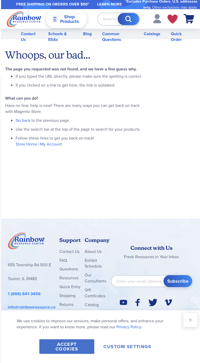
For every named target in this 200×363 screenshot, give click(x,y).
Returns (66, 304)
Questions (68, 269)
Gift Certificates (95, 293)
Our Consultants (95, 278)
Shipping (67, 296)
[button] (157, 18)
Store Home (26, 144)
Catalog (92, 305)
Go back (23, 120)
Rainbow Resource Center (26, 242)
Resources (68, 278)
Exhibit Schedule (93, 263)
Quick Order (176, 37)
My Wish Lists (172, 19)
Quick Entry (69, 287)
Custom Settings (127, 346)
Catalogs (152, 34)
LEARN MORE (109, 4)
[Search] (128, 19)
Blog (87, 34)
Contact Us (28, 37)
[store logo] (24, 18)
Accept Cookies (66, 346)
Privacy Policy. (129, 327)
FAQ (63, 260)
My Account (51, 144)
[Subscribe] (178, 281)
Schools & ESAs (57, 37)
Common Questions (111, 37)
